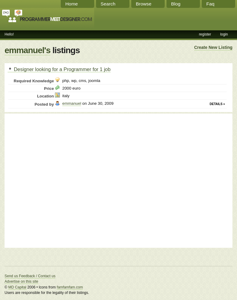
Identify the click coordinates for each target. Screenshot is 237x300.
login (224, 34)
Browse (143, 3)
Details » (217, 104)
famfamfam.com (70, 287)
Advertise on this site (21, 281)
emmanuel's (27, 50)
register (205, 34)
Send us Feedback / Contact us (30, 276)
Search (108, 3)
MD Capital (17, 287)
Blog (175, 3)
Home (71, 3)
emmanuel (71, 103)
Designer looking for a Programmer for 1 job (59, 69)
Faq (210, 3)
